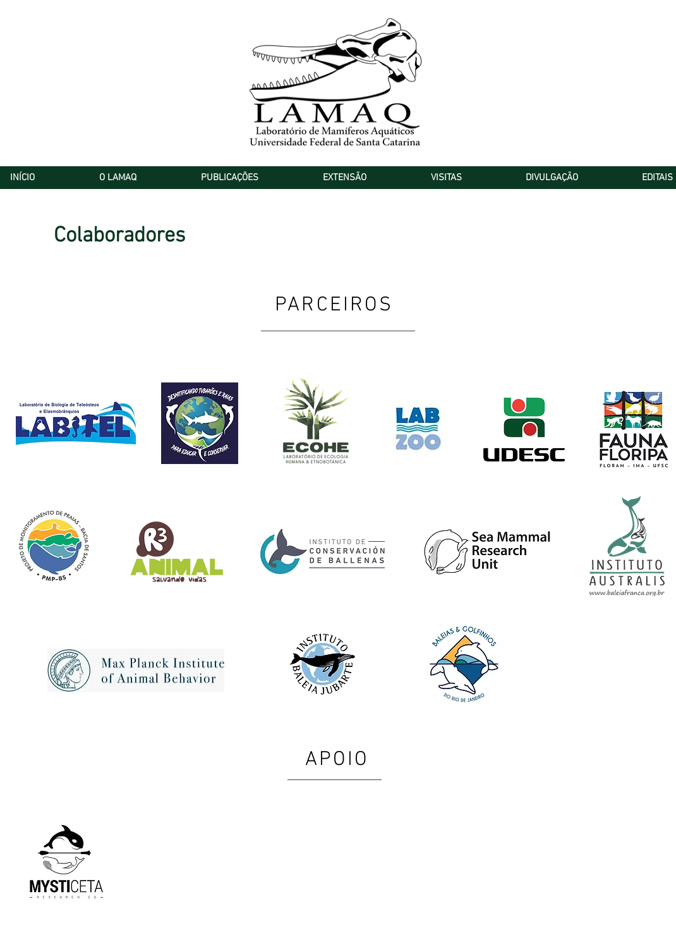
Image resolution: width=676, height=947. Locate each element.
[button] (117, 177)
